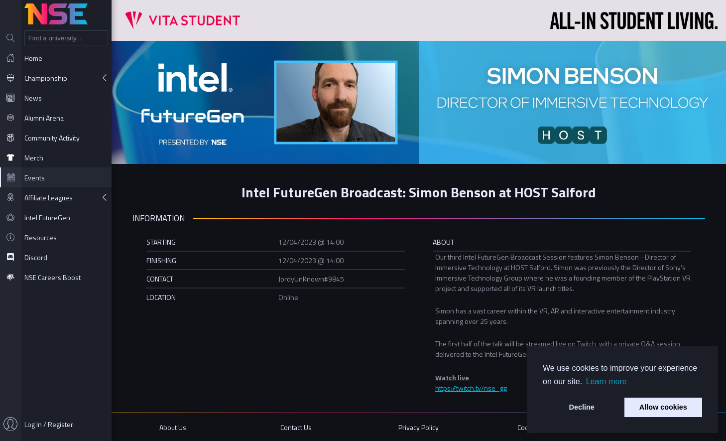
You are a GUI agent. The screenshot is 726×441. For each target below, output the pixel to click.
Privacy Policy (418, 427)
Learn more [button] (606, 381)
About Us (172, 427)
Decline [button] (582, 407)
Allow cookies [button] (663, 407)
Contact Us (296, 427)
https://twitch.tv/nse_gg (471, 388)
